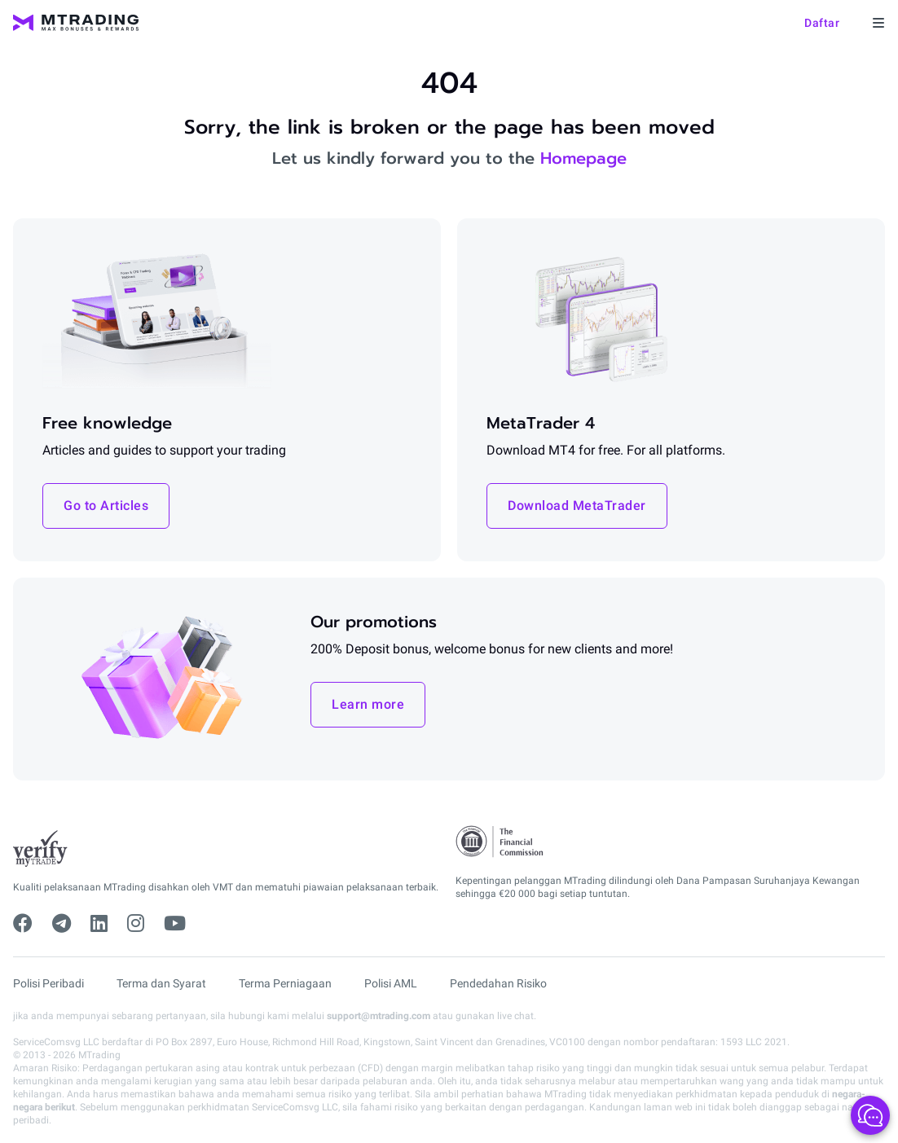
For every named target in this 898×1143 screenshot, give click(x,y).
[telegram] (61, 923)
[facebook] (23, 923)
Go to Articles (106, 505)
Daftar (821, 22)
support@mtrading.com (378, 1016)
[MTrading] (76, 23)
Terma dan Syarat (161, 983)
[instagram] (135, 923)
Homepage (583, 158)
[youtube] (175, 923)
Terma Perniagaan (285, 983)
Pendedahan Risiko (498, 983)
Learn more (368, 704)
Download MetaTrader (577, 505)
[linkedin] (99, 923)
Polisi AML (390, 983)
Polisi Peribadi (48, 983)
